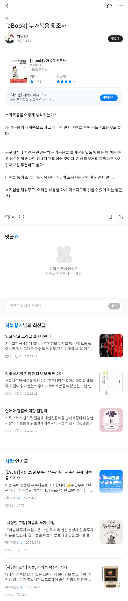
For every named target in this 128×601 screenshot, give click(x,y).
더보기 (120, 5)
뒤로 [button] (7, 5)
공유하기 (120, 217)
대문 (109, 5)
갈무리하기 (109, 217)
